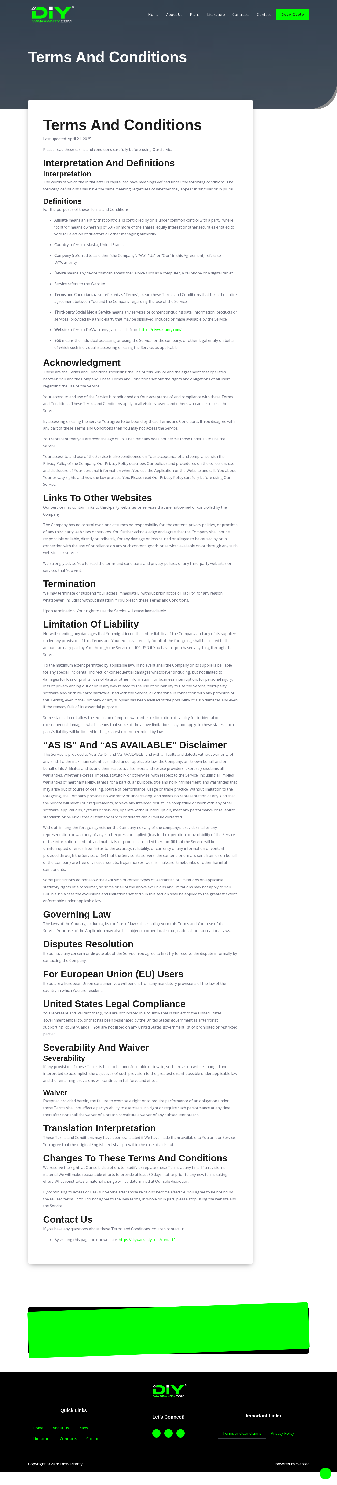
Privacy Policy (282, 1433)
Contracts (240, 14)
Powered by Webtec (291, 1464)
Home (153, 14)
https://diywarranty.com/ (160, 329)
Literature (216, 14)
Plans (195, 14)
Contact (264, 14)
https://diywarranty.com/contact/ (147, 1239)
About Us (174, 14)
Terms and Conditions (242, 1433)
